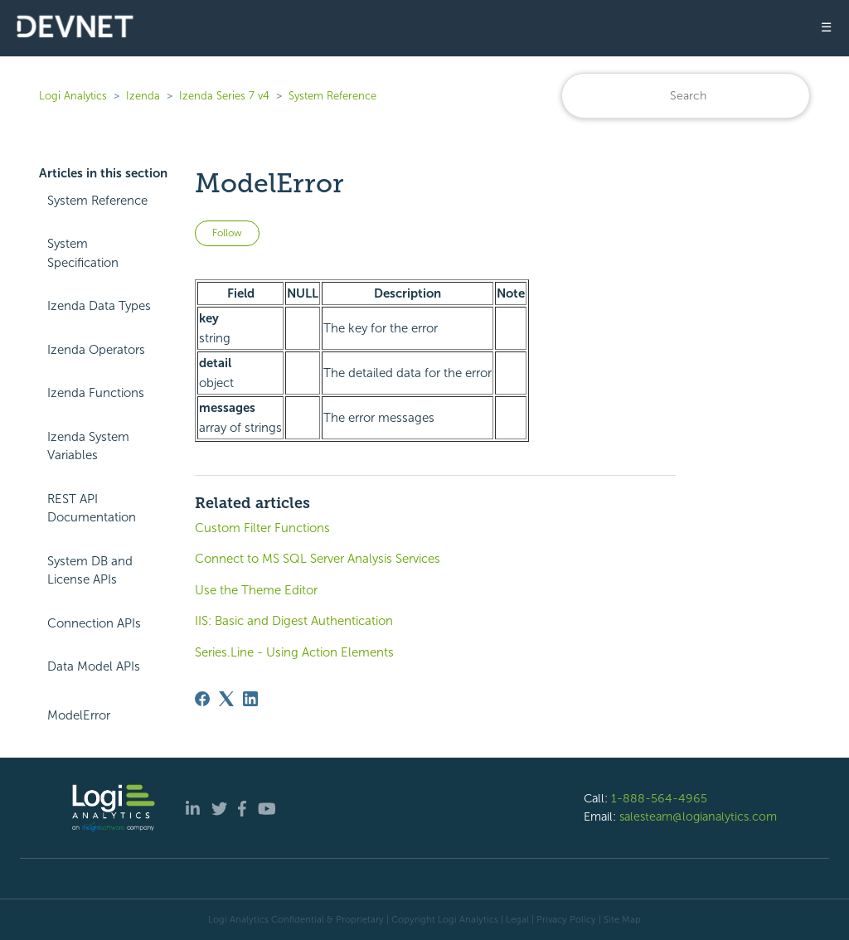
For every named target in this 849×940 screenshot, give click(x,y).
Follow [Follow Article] (227, 233)
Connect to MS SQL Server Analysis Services (317, 558)
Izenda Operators (96, 349)
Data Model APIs (93, 666)
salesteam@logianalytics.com (698, 816)
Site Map (622, 919)
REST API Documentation (91, 509)
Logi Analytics (73, 96)
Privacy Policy (566, 919)
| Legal (515, 919)
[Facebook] (202, 698)
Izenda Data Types (99, 305)
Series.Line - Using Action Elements (294, 652)
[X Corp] (226, 698)
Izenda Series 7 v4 (224, 96)
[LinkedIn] (250, 698)
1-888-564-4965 (659, 798)
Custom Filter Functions (262, 528)
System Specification (83, 253)
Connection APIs (94, 623)
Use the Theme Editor (256, 590)
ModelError (78, 715)
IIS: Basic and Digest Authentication (294, 620)
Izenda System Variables (88, 446)
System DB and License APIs (90, 571)
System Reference (332, 96)
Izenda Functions (95, 392)
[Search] (685, 96)
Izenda (143, 96)
